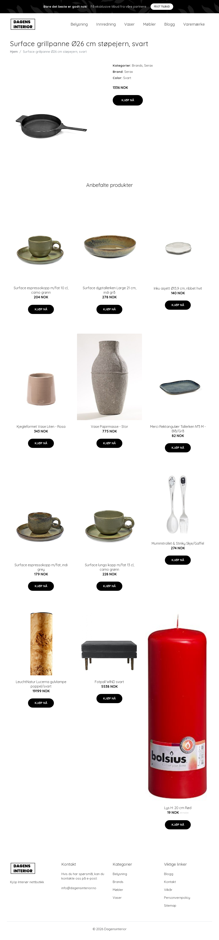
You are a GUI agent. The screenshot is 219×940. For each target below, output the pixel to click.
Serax (148, 69)
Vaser (129, 25)
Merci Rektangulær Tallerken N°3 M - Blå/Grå (178, 432)
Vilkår (168, 893)
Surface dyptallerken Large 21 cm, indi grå (109, 294)
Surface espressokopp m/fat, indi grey (41, 570)
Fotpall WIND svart (109, 685)
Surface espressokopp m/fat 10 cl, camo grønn (41, 294)
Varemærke (194, 25)
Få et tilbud (162, 6)
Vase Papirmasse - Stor (109, 430)
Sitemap (170, 909)
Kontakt (170, 885)
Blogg (169, 25)
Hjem (14, 55)
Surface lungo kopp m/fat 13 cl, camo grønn (109, 570)
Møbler (149, 25)
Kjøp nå (127, 104)
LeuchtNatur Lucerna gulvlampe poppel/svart (41, 687)
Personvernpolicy (177, 901)
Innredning (106, 25)
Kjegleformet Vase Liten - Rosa (41, 430)
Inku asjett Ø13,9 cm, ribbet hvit (178, 292)
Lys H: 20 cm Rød (177, 811)
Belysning (79, 25)
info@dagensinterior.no (78, 892)
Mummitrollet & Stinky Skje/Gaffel (178, 547)
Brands (137, 69)
